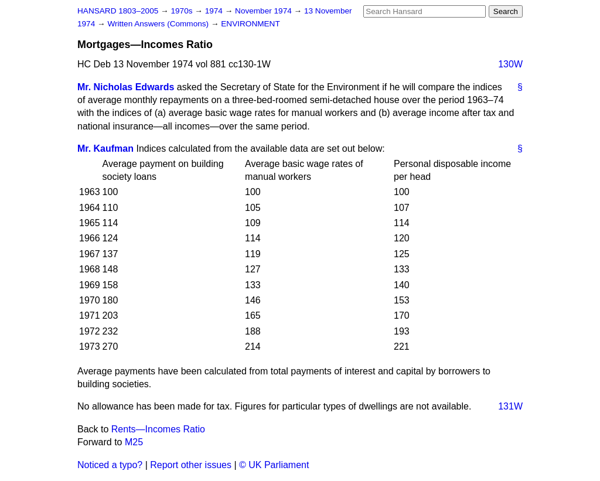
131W (510, 406)
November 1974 (264, 10)
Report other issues (190, 465)
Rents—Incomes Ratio (158, 429)
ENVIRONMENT (250, 23)
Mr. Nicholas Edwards (125, 87)
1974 (215, 10)
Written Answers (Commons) (159, 23)
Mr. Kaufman (105, 148)
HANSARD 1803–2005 (117, 10)
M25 (134, 442)
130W (510, 64)
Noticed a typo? (109, 465)
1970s (183, 10)
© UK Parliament (274, 465)
